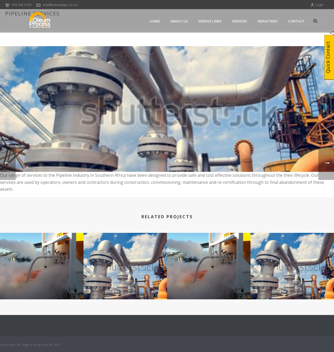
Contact (296, 21)
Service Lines (210, 21)
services (239, 21)
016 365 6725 (22, 4)
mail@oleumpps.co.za (60, 4)
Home (155, 21)
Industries (268, 21)
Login (317, 5)
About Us (179, 21)
